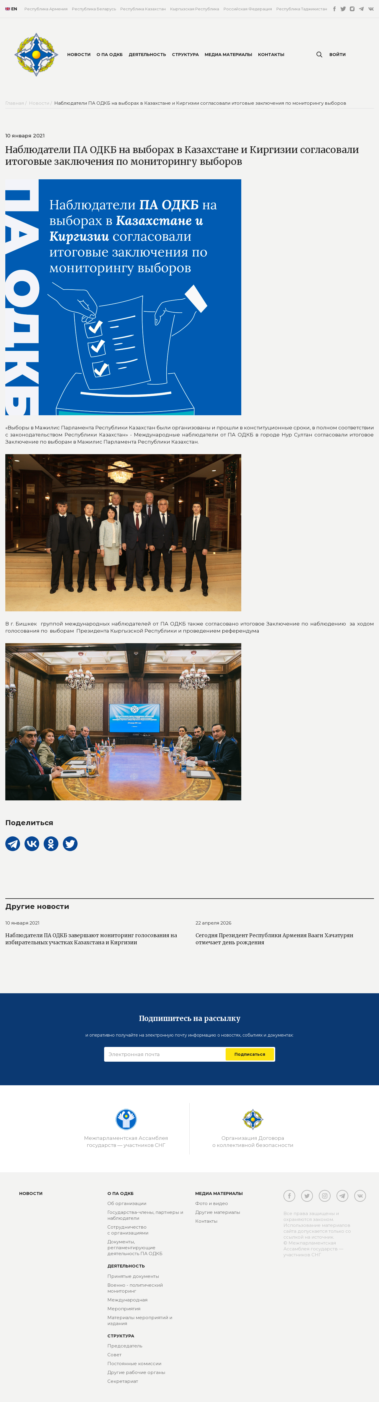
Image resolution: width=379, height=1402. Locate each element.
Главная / (16, 103)
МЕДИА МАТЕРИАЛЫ (219, 1193)
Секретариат (122, 1381)
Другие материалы (217, 1212)
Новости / (41, 103)
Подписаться (249, 1054)
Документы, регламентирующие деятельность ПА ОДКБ (135, 1247)
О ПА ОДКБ (109, 54)
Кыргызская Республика (194, 8)
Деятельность (147, 54)
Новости (79, 54)
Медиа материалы (228, 54)
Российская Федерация (248, 8)
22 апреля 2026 (213, 923)
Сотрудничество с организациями (127, 1230)
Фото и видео (211, 1203)
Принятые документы (133, 1276)
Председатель (124, 1346)
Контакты (271, 54)
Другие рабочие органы (136, 1372)
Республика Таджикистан (301, 8)
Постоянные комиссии (134, 1363)
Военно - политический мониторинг (135, 1288)
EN (10, 9)
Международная (127, 1300)
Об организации (126, 1203)
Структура (185, 54)
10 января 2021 (22, 923)
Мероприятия (123, 1308)
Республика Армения (46, 8)
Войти (337, 54)
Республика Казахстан (143, 8)
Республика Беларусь (94, 8)
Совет (114, 1354)
